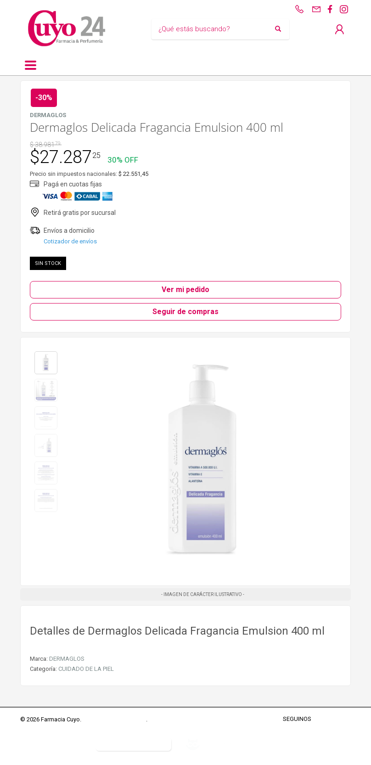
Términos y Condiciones (114, 719)
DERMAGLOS (66, 658)
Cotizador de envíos (70, 241)
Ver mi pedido (185, 289)
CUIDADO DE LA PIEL (86, 668)
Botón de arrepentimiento (133, 743)
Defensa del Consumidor (53, 743)
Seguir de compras (185, 311)
